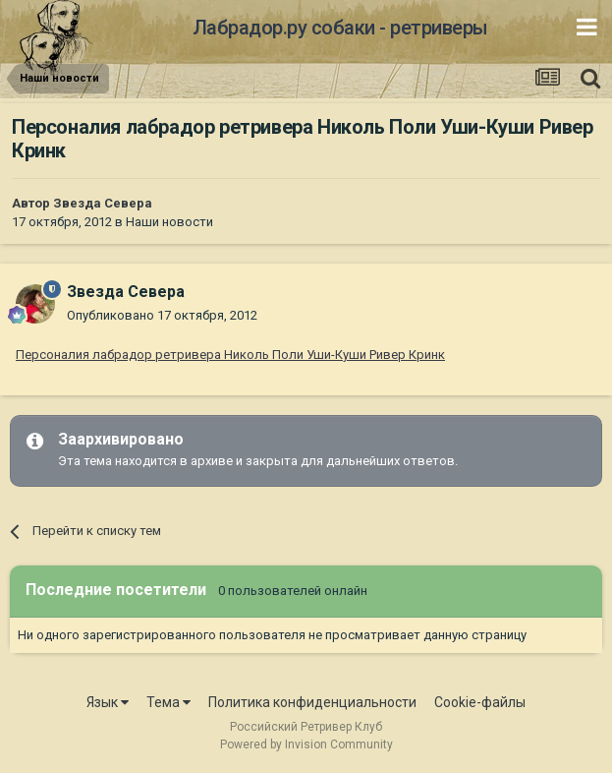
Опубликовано (162, 315)
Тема (168, 702)
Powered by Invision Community (306, 744)
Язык (107, 702)
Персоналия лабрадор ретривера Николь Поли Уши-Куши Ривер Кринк (230, 354)
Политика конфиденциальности (312, 702)
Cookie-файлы (480, 702)
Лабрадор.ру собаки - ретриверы (340, 27)
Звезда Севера (102, 203)
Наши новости (169, 221)
